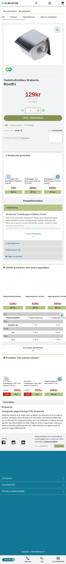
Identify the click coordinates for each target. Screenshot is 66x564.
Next (57, 177)
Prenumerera (59, 446)
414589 (18, 130)
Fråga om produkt (14, 256)
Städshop (33, 478)
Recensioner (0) (13, 250)
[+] (43, 110)
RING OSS (28, 559)
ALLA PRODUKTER (58, 559)
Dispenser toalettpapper (49, 17)
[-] (22, 110)
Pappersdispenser (29, 17)
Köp (13, 192)
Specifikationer (12, 243)
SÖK (41, 559)
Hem (3, 17)
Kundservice (33, 485)
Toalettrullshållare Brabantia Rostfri (14, 19)
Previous (8, 177)
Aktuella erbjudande (33, 491)
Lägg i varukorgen (33, 118)
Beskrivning (12, 208)
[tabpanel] (33, 44)
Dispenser (13, 17)
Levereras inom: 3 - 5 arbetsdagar (22, 125)
